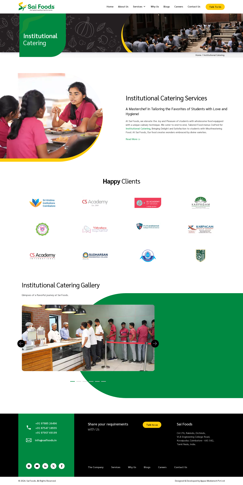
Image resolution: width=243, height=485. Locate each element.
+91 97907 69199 (46, 432)
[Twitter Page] (55, 466)
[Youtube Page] (38, 466)
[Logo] (37, 7)
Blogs (147, 467)
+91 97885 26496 (46, 423)
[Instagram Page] (29, 466)
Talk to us (152, 425)
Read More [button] (131, 139)
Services (115, 467)
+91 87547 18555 (46, 428)
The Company (96, 467)
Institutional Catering (138, 128)
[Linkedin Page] (46, 466)
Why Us (132, 467)
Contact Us (180, 467)
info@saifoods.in (46, 441)
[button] (21, 344)
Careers (162, 467)
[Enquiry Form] (215, 7)
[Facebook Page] (63, 466)
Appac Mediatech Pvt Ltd (213, 481)
